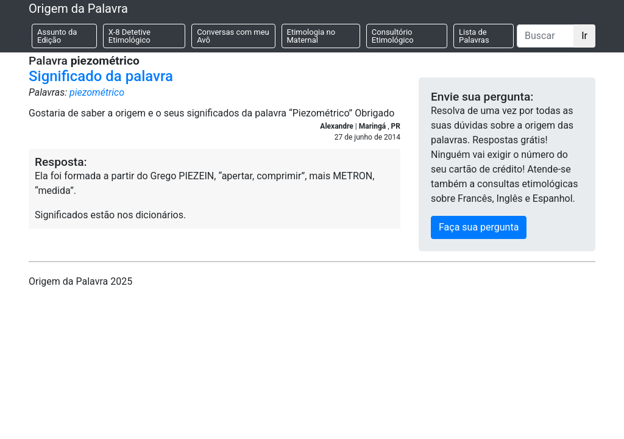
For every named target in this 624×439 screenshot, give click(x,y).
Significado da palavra (101, 76)
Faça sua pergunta (479, 227)
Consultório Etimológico (393, 36)
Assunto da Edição (57, 36)
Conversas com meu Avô (233, 36)
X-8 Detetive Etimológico (129, 36)
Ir (584, 35)
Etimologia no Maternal (311, 36)
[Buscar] (545, 36)
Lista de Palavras (474, 36)
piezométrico (96, 92)
